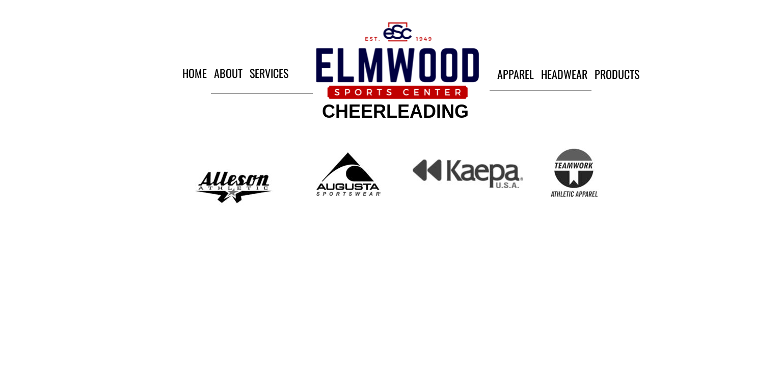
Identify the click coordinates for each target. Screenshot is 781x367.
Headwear (564, 74)
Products (617, 74)
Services (269, 73)
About (228, 73)
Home (194, 73)
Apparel (515, 74)
